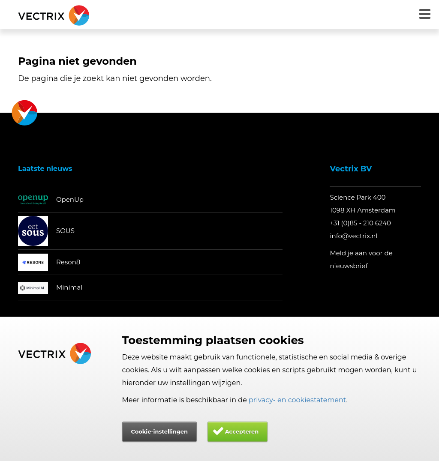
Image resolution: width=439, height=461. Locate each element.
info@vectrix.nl (353, 236)
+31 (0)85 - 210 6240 (360, 223)
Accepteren (242, 431)
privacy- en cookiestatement (297, 400)
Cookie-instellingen (159, 431)
